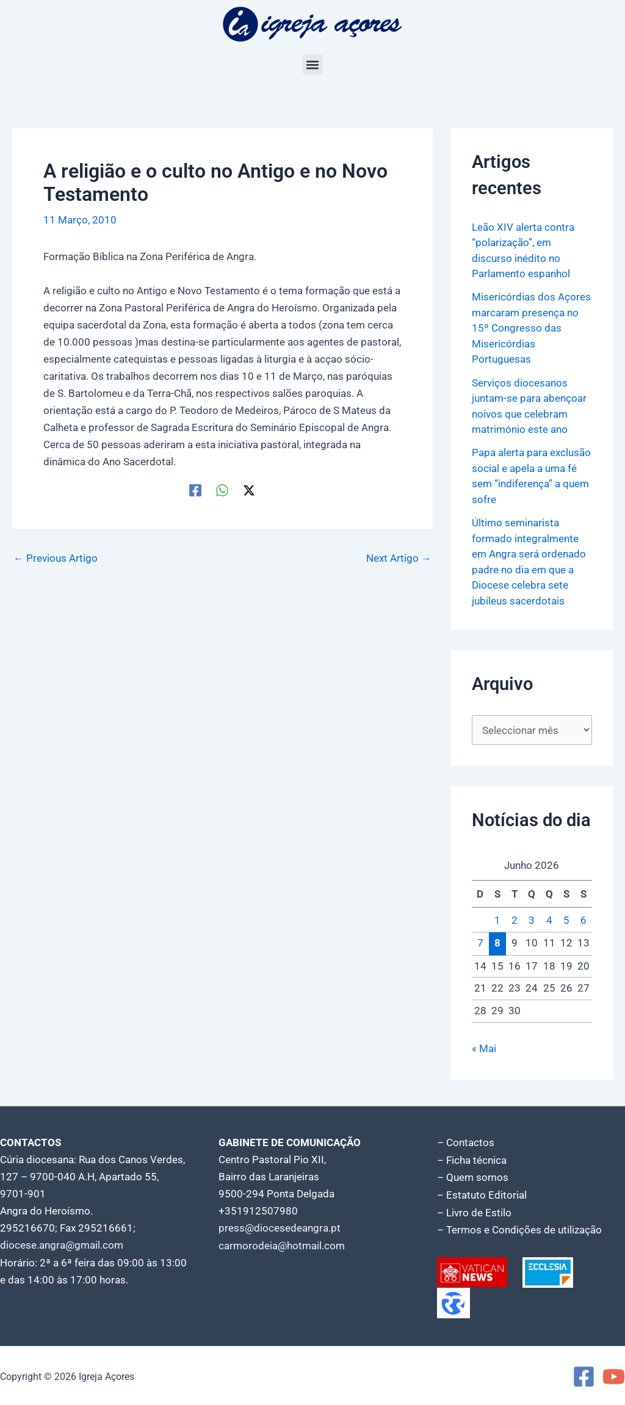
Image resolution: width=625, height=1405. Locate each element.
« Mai (484, 1048)
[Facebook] (195, 489)
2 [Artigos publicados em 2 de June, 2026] (514, 921)
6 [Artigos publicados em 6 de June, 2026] (583, 921)
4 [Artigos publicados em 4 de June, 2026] (549, 921)
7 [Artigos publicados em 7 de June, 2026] (480, 943)
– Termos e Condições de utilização (519, 1228)
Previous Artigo (55, 558)
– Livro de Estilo (474, 1211)
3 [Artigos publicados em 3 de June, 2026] (532, 921)
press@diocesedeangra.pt (280, 1228)
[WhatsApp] (222, 489)
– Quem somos (472, 1177)
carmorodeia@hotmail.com (282, 1245)
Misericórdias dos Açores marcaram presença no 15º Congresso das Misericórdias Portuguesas (531, 328)
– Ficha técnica (472, 1159)
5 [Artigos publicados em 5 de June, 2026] (566, 921)
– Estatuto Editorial (482, 1194)
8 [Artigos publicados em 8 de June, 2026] (497, 943)
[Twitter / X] (249, 489)
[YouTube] (613, 1374)
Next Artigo (399, 558)
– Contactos (465, 1142)
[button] (313, 64)
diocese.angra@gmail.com (61, 1245)
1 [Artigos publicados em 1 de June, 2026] (497, 921)
